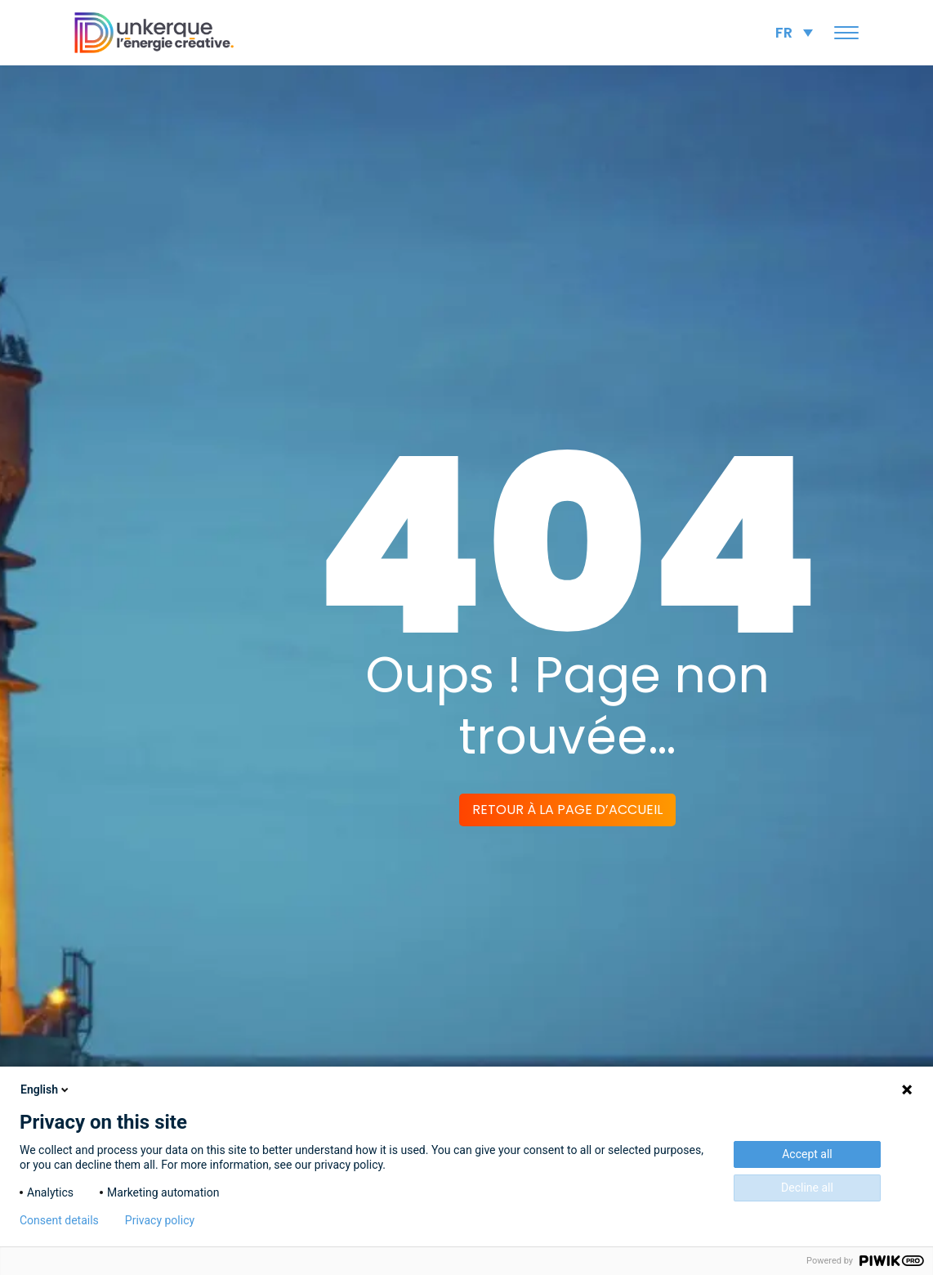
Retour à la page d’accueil (567, 809)
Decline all (807, 1187)
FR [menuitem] (783, 32)
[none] (794, 32)
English (45, 1089)
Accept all (807, 1154)
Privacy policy (159, 1220)
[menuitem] (794, 32)
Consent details (59, 1220)
